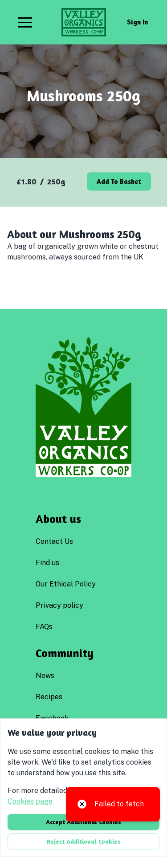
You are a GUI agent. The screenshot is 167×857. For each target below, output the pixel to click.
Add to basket (119, 181)
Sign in (137, 22)
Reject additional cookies (84, 841)
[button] (25, 22)
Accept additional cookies (83, 821)
